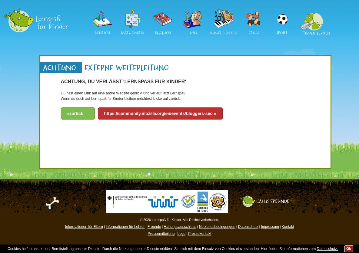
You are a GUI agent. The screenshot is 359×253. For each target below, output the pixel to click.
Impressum (270, 227)
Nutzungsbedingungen (217, 227)
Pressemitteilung (161, 234)
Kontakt (288, 227)
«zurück (75, 113)
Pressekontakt (199, 234)
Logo (181, 234)
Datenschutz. (327, 249)
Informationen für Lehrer (125, 227)
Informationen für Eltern (84, 227)
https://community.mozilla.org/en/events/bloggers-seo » (160, 113)
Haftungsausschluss (180, 227)
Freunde (154, 227)
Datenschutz (248, 227)
